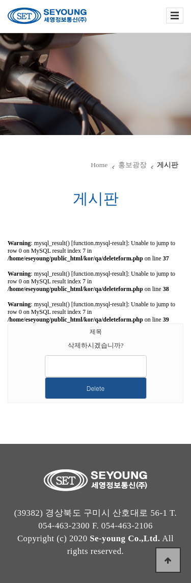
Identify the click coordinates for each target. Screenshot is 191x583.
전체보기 (174, 15)
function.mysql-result (99, 243)
